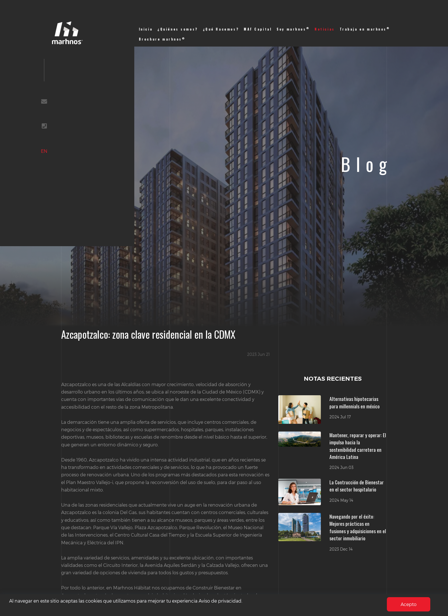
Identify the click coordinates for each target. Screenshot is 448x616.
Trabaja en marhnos (365, 29)
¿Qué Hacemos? (221, 29)
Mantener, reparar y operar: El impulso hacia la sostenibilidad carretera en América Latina (357, 446)
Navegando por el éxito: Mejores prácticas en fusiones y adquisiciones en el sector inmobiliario (357, 527)
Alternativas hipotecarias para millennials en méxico (354, 402)
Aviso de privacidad (220, 600)
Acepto (409, 604)
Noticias (325, 29)
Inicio (146, 29)
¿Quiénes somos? (177, 29)
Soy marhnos (293, 29)
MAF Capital (258, 29)
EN (44, 151)
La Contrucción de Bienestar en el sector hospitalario (356, 485)
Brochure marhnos (162, 39)
